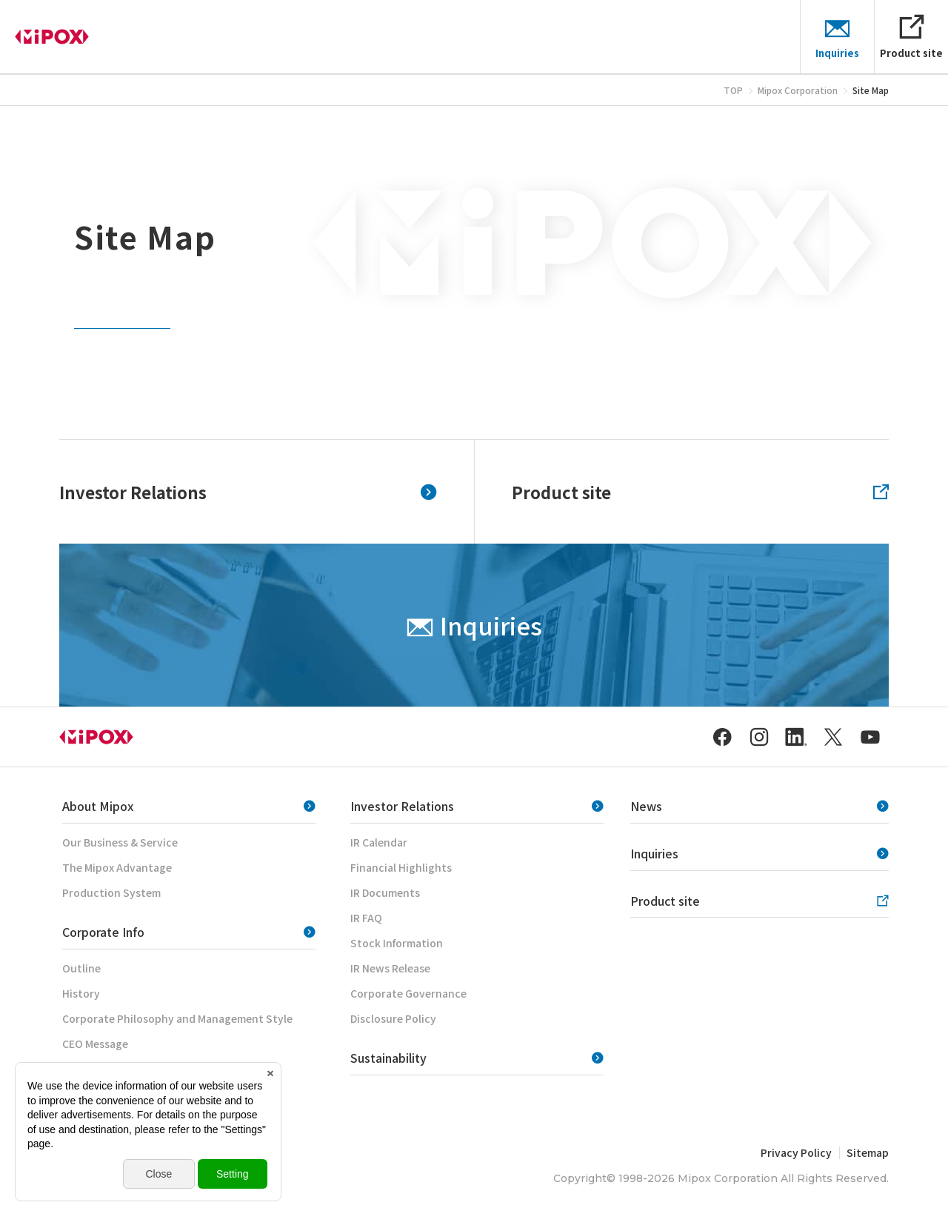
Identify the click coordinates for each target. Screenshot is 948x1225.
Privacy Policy (796, 1152)
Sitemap (868, 1152)
